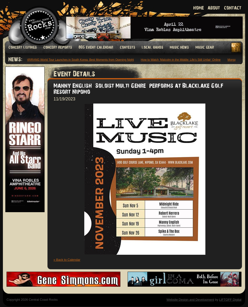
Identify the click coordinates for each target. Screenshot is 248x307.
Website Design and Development (190, 299)
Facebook (236, 47)
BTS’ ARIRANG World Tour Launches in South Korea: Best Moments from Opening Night (77, 59)
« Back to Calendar (67, 260)
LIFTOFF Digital (230, 299)
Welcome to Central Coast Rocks (34, 20)
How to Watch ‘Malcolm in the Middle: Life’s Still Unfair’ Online (181, 59)
